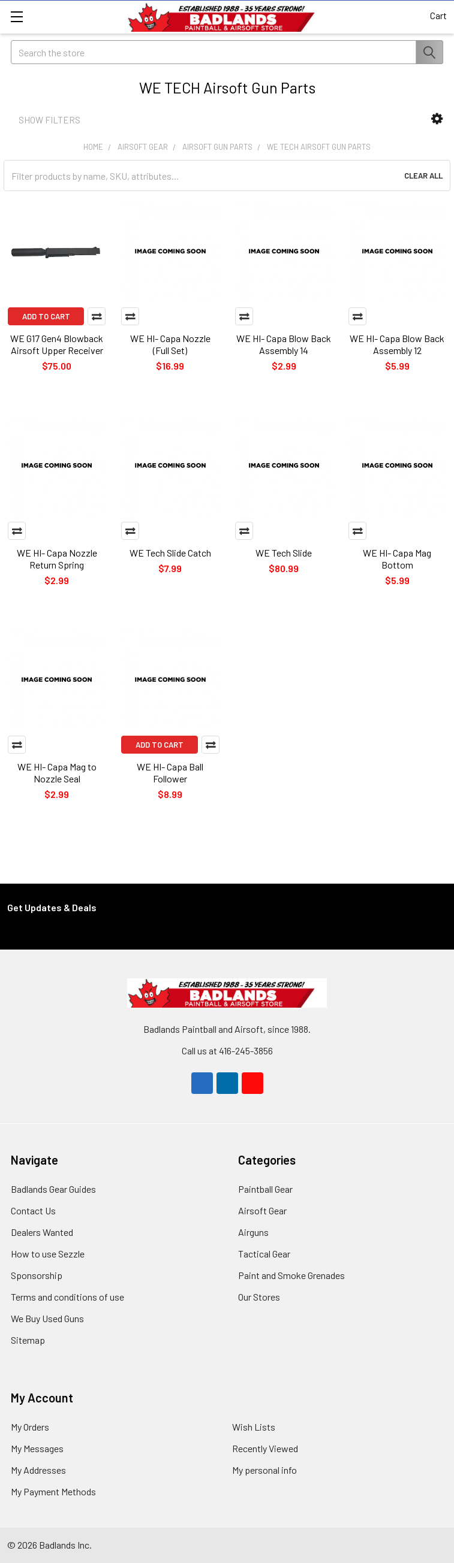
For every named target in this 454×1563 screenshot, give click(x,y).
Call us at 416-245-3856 (227, 1050)
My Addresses (38, 1470)
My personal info (264, 1470)
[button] (437, 119)
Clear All (423, 175)
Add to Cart (46, 316)
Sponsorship (36, 1275)
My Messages (37, 1448)
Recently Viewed (265, 1448)
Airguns (253, 1232)
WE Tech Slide (283, 552)
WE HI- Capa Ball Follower (170, 772)
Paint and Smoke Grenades (291, 1275)
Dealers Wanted (42, 1232)
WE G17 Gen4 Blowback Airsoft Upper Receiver (56, 344)
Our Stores (259, 1296)
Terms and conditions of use (67, 1296)
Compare (97, 316)
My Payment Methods (53, 1491)
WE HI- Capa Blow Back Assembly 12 (397, 344)
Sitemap (28, 1340)
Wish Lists (253, 1426)
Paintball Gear (265, 1189)
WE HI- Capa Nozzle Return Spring (57, 558)
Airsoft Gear (262, 1210)
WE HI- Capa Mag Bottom (397, 558)
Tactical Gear (264, 1253)
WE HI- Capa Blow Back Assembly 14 (283, 344)
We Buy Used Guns (47, 1318)
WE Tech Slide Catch (170, 552)
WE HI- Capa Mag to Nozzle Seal (57, 772)
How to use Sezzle (48, 1253)
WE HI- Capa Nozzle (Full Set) (170, 344)
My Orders (30, 1426)
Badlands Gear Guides (53, 1189)
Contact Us (33, 1210)
